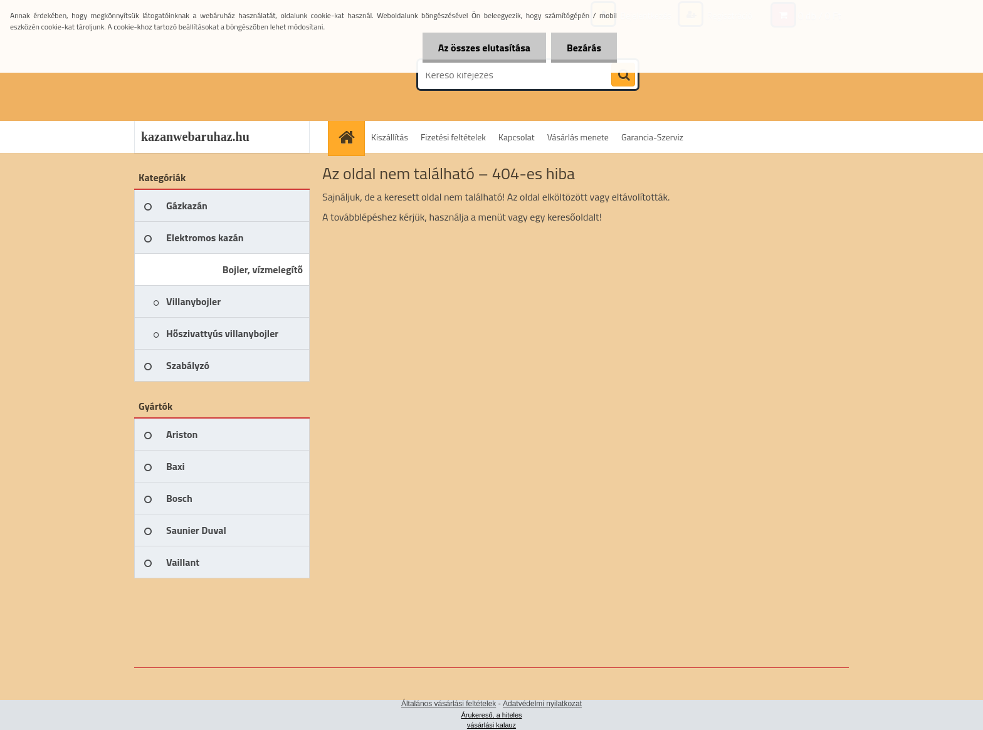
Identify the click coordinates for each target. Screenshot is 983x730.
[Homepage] (350, 137)
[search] (623, 75)
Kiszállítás (389, 136)
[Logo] (220, 74)
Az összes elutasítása (484, 47)
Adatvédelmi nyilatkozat (542, 703)
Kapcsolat (516, 136)
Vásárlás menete (578, 136)
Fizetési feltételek (453, 136)
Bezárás (584, 47)
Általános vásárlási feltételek (448, 703)
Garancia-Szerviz (652, 136)
